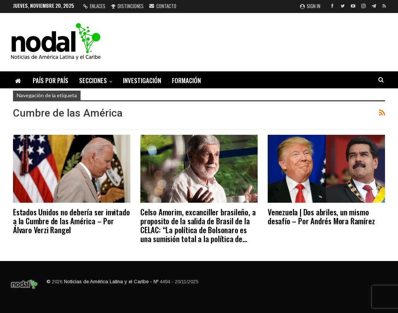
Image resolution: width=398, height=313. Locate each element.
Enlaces (94, 6)
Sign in (310, 6)
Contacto (162, 6)
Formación (186, 80)
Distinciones (127, 6)
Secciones (93, 80)
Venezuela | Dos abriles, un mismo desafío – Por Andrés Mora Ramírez (321, 216)
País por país (50, 80)
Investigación (142, 80)
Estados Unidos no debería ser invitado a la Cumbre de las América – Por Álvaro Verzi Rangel (71, 220)
